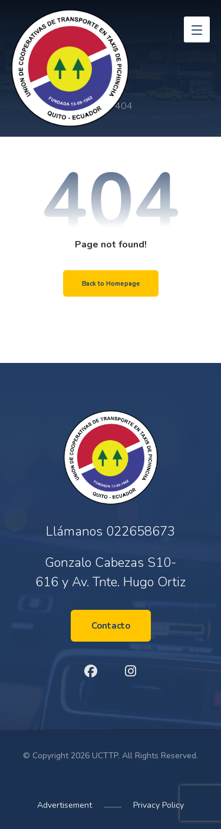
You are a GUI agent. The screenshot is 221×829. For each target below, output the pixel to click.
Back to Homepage (110, 283)
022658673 (140, 531)
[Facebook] (90, 671)
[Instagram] (131, 671)
